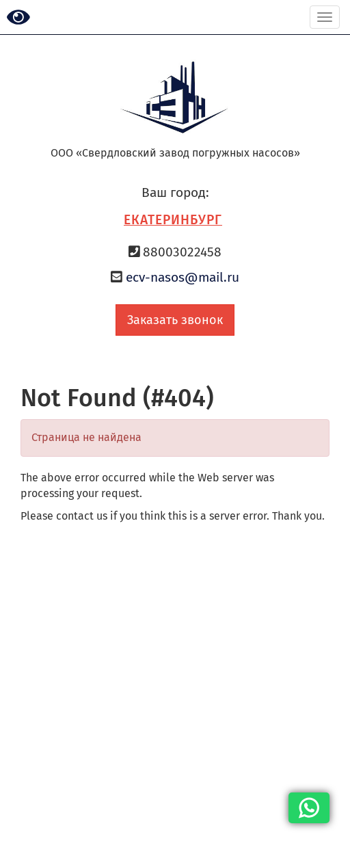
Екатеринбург (173, 220)
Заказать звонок (175, 320)
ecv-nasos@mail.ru (182, 277)
